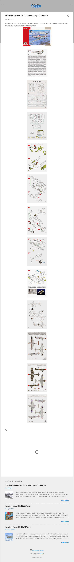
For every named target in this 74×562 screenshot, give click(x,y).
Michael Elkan (41, 553)
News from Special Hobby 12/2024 (17, 527)
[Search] (71, 5)
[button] (68, 16)
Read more (65, 500)
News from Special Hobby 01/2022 (17, 506)
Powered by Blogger (37, 550)
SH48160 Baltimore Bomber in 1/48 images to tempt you (25, 485)
